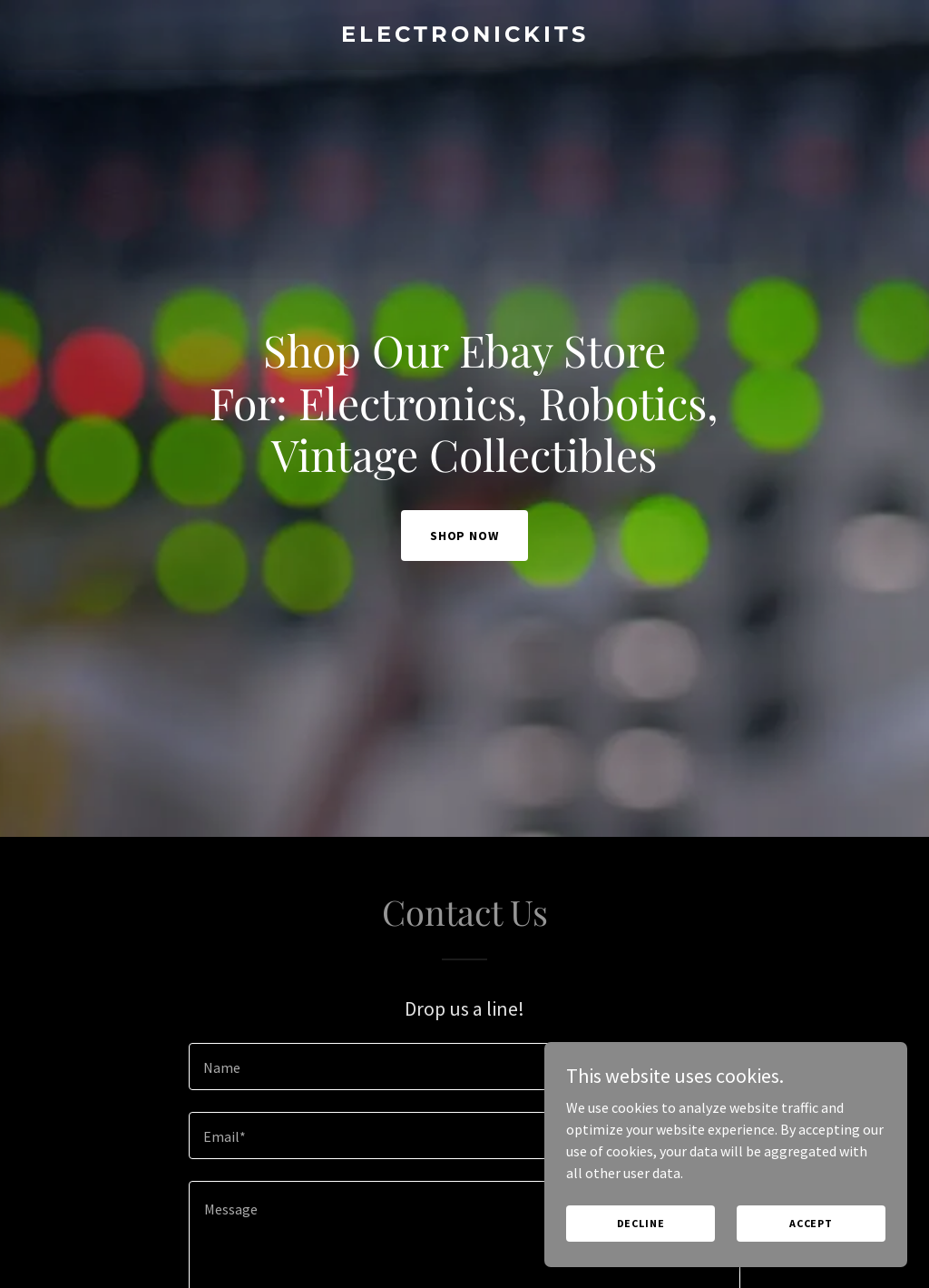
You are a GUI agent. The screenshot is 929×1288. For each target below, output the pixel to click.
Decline (641, 1223)
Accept (811, 1223)
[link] (464, 36)
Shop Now (465, 535)
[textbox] (464, 1066)
